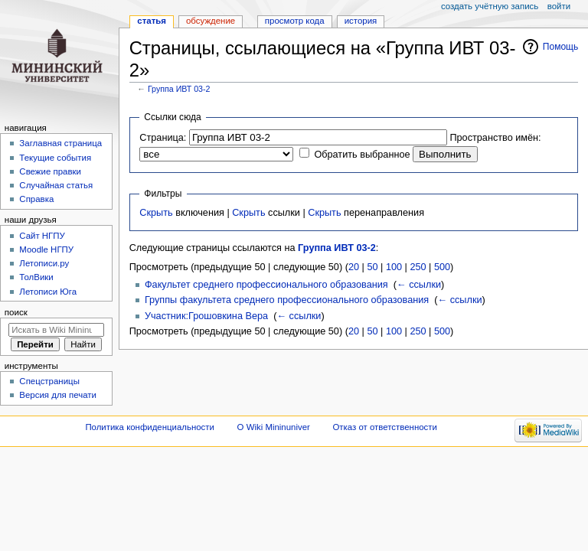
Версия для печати (57, 394)
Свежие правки (50, 171)
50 (372, 267)
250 (418, 267)
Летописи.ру (44, 263)
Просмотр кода (295, 20)
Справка (36, 199)
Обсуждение (210, 20)
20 (353, 267)
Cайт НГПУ (41, 235)
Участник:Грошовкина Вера (206, 316)
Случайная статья (56, 185)
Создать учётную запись (489, 6)
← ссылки (419, 284)
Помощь (561, 46)
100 (394, 267)
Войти (558, 6)
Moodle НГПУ (46, 249)
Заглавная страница (60, 143)
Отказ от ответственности (384, 427)
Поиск (16, 312)
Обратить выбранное (362, 154)
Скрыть (155, 212)
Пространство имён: (495, 137)
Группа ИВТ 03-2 (179, 88)
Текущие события (55, 157)
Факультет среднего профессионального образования (266, 284)
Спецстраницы (49, 381)
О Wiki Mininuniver (273, 427)
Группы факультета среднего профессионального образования (287, 300)
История (361, 20)
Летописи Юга (48, 291)
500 (442, 267)
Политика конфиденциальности (149, 427)
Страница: (162, 137)
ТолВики (36, 277)
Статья (151, 20)
